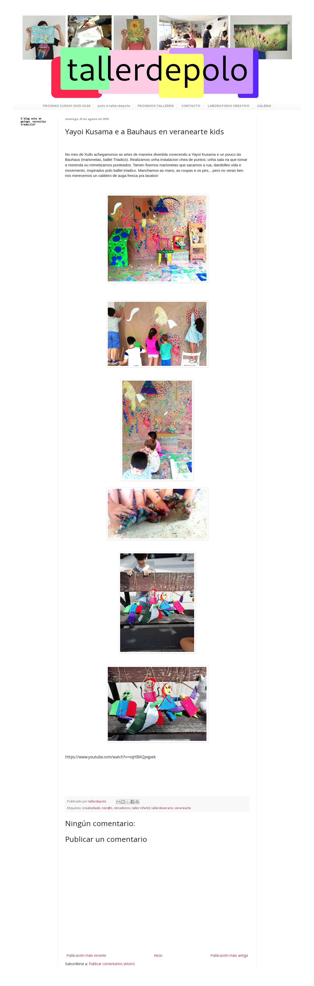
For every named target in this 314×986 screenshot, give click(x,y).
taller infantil (141, 808)
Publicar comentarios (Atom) (112, 963)
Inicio (158, 955)
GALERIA (264, 106)
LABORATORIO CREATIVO (229, 106)
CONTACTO (190, 106)
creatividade (91, 808)
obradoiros (122, 808)
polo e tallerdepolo (114, 106)
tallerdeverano (162, 808)
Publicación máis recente (86, 955)
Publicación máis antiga (229, 955)
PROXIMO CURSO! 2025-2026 (66, 106)
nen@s (107, 808)
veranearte (183, 808)
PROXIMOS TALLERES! (156, 106)
